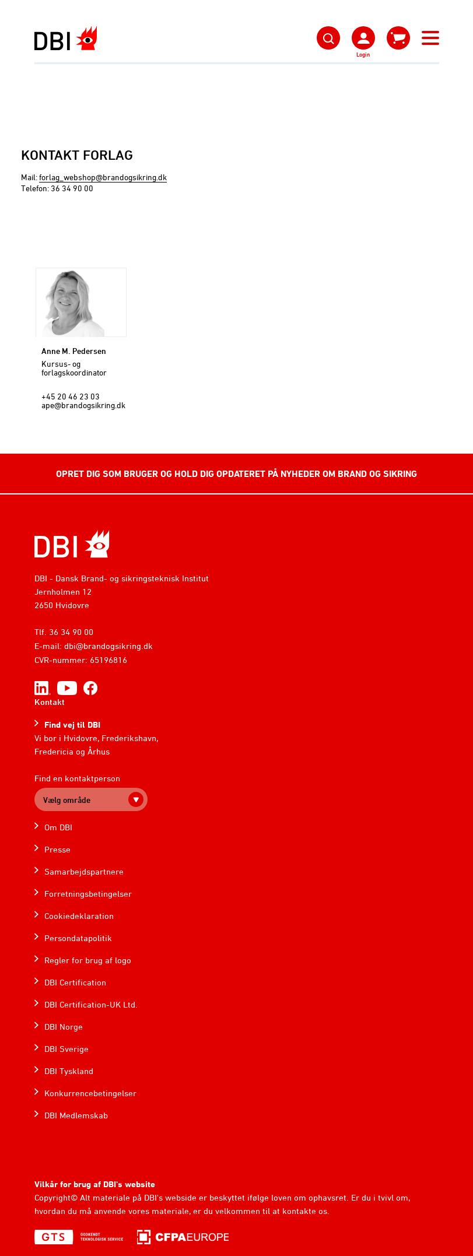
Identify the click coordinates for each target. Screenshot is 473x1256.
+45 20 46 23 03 (70, 396)
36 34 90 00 (71, 632)
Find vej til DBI (72, 724)
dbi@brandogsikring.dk (108, 646)
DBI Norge (63, 1027)
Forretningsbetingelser (88, 894)
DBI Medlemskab (76, 1115)
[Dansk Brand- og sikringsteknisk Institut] (65, 38)
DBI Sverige (66, 1049)
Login (363, 54)
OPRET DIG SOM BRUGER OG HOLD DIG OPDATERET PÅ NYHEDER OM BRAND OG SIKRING (236, 473)
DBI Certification (75, 982)
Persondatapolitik (78, 938)
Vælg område (66, 800)
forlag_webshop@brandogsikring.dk (103, 177)
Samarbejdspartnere (84, 871)
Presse (57, 849)
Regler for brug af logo (87, 960)
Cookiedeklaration (79, 916)
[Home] (72, 543)
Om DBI (58, 827)
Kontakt (49, 702)
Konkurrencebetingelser (90, 1093)
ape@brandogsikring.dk (83, 405)
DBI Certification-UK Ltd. (91, 1004)
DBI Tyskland (68, 1071)
